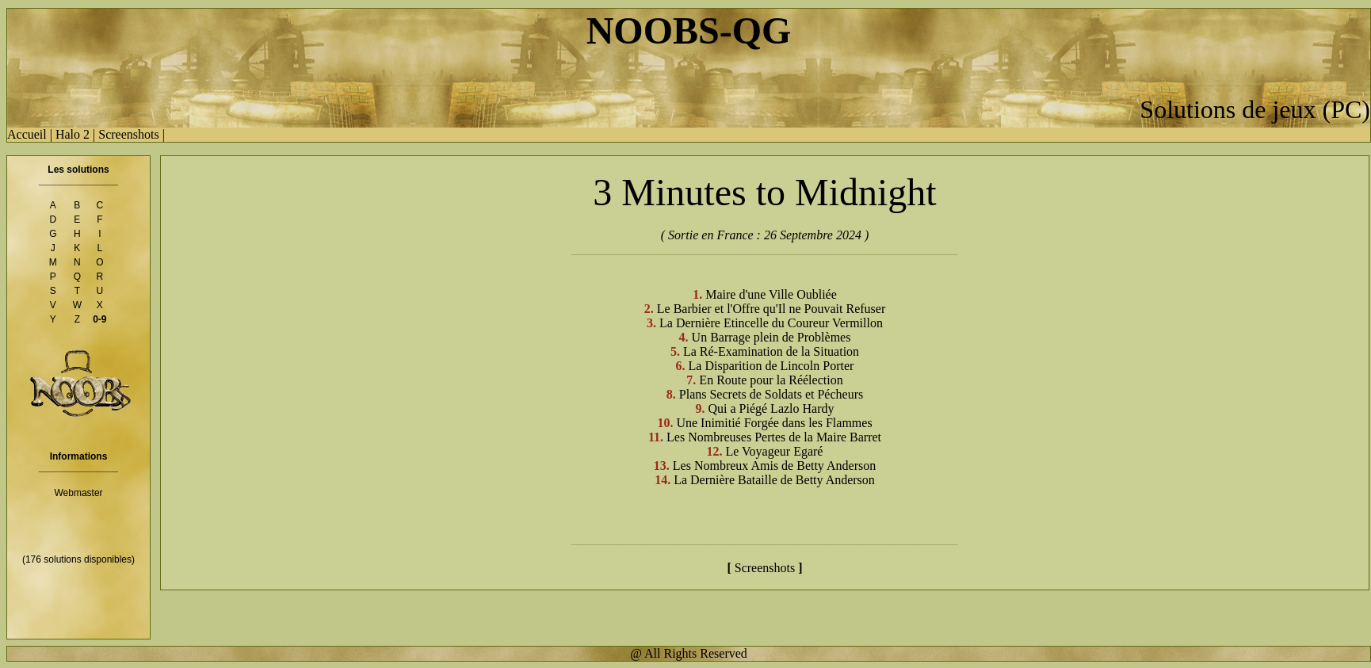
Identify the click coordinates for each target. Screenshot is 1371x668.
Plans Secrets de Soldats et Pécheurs (771, 394)
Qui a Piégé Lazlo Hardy (771, 408)
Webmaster (78, 492)
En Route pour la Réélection (770, 380)
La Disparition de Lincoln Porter (771, 365)
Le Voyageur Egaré (774, 451)
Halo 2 (72, 134)
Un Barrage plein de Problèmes (771, 337)
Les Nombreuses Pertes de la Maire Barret (773, 437)
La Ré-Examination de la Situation (771, 351)
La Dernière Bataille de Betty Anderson (774, 480)
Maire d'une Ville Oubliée (771, 294)
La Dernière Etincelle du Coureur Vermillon (771, 323)
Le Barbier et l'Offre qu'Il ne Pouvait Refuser (771, 308)
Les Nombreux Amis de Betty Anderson (774, 465)
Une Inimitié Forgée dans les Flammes (774, 422)
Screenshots (128, 134)
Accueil (27, 134)
